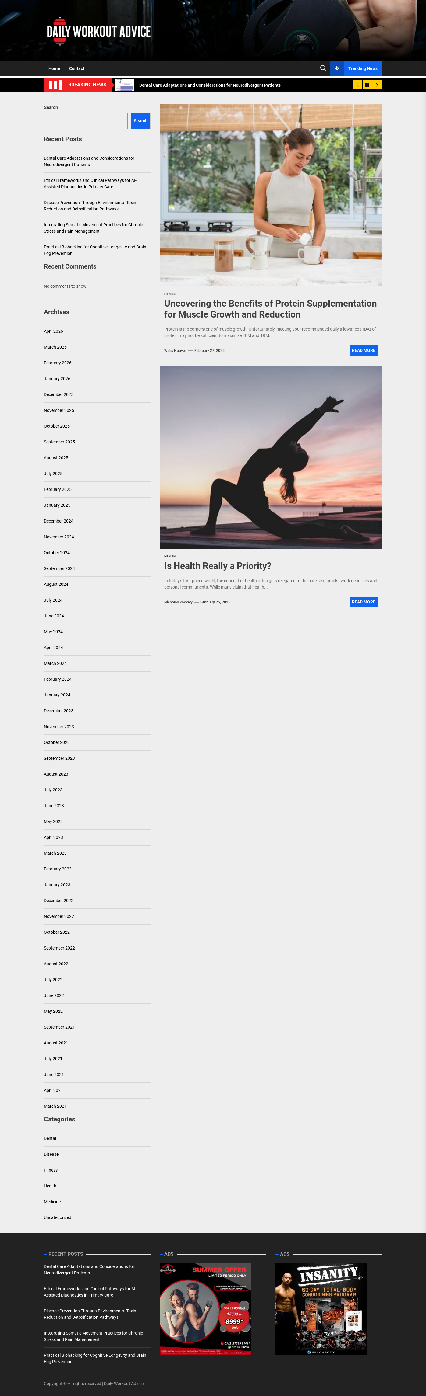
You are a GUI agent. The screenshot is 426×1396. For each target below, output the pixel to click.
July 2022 (53, 979)
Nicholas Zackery (178, 602)
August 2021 (56, 1042)
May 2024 (53, 631)
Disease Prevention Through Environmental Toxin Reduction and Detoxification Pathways (90, 205)
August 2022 (56, 963)
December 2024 (58, 521)
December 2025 (58, 394)
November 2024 (59, 536)
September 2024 (59, 568)
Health (50, 1185)
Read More (363, 350)
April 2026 (53, 331)
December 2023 (58, 710)
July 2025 (53, 473)
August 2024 (56, 584)
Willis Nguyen (175, 351)
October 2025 (57, 426)
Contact (76, 68)
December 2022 (58, 900)
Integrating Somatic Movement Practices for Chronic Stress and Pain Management (93, 228)
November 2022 (59, 916)
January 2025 (57, 505)
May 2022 (53, 1011)
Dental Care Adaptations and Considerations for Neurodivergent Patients (89, 161)
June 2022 (54, 995)
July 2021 (53, 1058)
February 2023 (58, 868)
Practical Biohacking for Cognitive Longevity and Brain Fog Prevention (95, 250)
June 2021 (54, 1074)
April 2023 (53, 837)
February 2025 (58, 489)
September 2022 (59, 948)
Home (54, 68)
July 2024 (53, 600)
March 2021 (55, 1106)
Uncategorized (57, 1217)
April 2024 (53, 647)
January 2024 (57, 695)
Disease (51, 1154)
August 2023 (56, 774)
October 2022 (57, 932)
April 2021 (53, 1090)
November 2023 (59, 726)
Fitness (51, 1170)
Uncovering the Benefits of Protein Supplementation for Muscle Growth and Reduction (270, 309)
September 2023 (59, 758)
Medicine (52, 1201)
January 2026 (57, 378)
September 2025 (59, 441)
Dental (50, 1138)
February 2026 (58, 362)
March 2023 (55, 853)
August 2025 (56, 457)
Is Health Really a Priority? (218, 566)
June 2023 (54, 805)
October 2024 (57, 552)
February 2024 (58, 679)
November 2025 (59, 410)
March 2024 (55, 663)
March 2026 (55, 347)
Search (51, 107)
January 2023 (57, 884)
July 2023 (53, 789)
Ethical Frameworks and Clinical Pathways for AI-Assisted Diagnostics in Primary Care (90, 183)
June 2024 (54, 615)
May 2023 (53, 821)
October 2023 (57, 742)
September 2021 (59, 1027)
